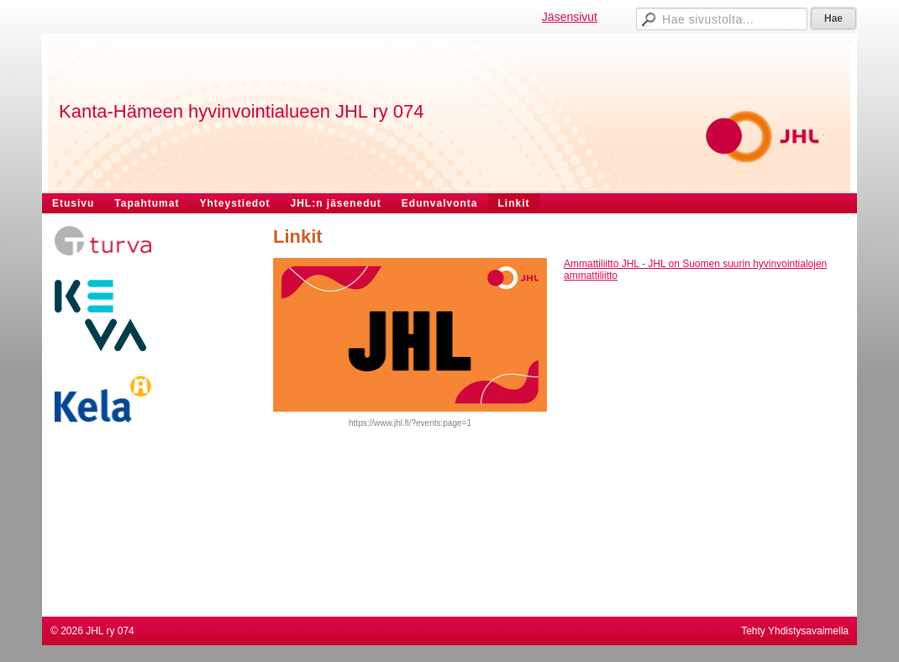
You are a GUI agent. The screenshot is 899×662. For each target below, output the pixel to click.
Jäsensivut (569, 17)
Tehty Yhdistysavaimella (795, 631)
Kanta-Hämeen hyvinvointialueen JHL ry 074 (241, 111)
